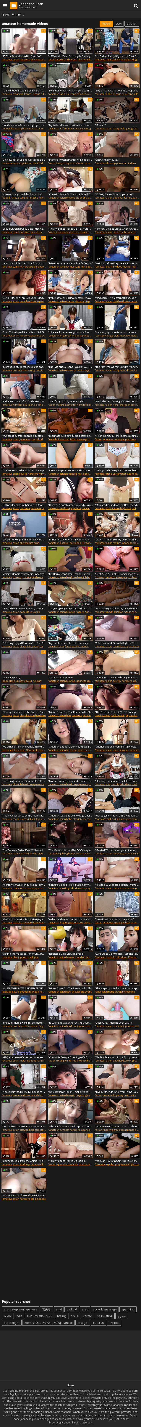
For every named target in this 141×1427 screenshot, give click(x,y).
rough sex (35, 370)
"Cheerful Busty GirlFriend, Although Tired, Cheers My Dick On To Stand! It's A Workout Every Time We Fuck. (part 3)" (70, 194)
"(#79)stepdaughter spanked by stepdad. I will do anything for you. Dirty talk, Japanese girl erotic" (23, 435)
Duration (132, 23)
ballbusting (105, 1316)
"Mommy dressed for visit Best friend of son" (117, 505)
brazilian (27, 922)
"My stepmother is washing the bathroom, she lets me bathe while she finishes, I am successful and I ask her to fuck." (70, 90)
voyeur (28, 680)
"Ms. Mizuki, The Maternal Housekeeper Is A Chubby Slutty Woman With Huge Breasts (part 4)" (117, 297)
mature (70, 301)
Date (119, 23)
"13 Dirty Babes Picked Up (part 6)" (114, 194)
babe (109, 94)
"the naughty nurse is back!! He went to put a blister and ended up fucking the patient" (117, 332)
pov (108, 266)
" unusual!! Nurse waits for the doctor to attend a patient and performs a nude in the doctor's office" (23, 1022)
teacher (127, 266)
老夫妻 (46, 1309)
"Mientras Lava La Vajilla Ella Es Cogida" (70, 263)
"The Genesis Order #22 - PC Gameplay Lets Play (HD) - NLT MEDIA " (117, 712)
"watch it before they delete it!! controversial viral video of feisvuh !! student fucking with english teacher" (117, 263)
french (27, 94)
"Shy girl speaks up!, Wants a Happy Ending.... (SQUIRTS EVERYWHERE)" (117, 90)
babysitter (70, 404)
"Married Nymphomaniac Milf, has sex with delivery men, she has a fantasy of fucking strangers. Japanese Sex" (70, 159)
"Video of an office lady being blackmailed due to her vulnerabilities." (117, 539)
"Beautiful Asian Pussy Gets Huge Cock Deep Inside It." (23, 228)
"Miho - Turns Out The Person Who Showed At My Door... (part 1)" (70, 712)
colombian (45, 750)
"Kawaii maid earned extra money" (114, 919)
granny (135, 1164)
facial (62, 94)
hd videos (36, 59)
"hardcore (100, 59)
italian (73, 439)
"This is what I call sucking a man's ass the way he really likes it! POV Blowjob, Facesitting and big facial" (23, 815)
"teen (4, 128)
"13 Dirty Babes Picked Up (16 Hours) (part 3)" (70, 228)
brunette (14, 197)
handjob (75, 335)
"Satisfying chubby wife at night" (66, 401)
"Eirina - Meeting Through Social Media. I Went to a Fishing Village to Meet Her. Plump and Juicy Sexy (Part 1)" (23, 297)
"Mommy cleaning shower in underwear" (23, 574)
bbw (115, 301)
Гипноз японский (39, 1316)
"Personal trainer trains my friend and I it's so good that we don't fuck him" (70, 539)
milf (109, 59)
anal (15, 473)
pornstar (121, 163)
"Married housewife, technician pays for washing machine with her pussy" (23, 919)
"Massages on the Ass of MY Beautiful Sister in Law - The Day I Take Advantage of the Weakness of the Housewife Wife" (117, 815)
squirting (71, 94)
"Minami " (100, 125)
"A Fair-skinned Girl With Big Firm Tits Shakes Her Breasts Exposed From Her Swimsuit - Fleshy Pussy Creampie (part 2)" (117, 643)
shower (76, 991)
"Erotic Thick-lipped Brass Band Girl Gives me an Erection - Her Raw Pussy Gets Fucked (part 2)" (23, 332)
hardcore (25, 59)
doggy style (112, 335)
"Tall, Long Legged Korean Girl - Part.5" (23, 643)
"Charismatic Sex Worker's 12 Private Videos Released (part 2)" (117, 746)
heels (74, 1316)
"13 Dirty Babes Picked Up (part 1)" (67, 1160)
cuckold (115, 59)
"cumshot (53, 439)
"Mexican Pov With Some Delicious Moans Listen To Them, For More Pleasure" (117, 1160)
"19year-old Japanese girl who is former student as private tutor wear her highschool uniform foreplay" (70, 332)
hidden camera (40, 577)
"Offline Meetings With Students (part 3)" (23, 505)
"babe (5, 197)
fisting (61, 1316)
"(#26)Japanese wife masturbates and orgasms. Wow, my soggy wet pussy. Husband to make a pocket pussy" (23, 1057)
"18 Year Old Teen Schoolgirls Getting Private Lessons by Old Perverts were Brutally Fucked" (70, 56)
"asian (52, 163)
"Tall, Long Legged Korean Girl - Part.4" (69, 608)
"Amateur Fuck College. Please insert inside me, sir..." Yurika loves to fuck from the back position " (23, 1195)
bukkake (29, 853)
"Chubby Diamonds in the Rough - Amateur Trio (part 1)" (117, 1057)
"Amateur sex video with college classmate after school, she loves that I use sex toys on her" (70, 815)
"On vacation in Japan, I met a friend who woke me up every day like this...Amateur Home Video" (70, 1091)
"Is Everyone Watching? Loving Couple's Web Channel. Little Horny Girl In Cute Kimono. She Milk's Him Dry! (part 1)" (70, 1022)
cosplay (86, 888)
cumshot (24, 197)
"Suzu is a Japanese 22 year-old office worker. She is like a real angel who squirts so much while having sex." (23, 781)
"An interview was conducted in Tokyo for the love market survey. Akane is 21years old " (23, 884)
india (19, 1316)
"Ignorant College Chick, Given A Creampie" (117, 228)
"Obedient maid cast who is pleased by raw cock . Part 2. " (117, 677)
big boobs (71, 163)
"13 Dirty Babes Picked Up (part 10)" (21, 56)
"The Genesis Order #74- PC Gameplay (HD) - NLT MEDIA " (70, 850)
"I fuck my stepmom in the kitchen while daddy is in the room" (117, 781)
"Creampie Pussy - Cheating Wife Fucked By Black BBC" (70, 1057)
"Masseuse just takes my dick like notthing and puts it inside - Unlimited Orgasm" (117, 608)
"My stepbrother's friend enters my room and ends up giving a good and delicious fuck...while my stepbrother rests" (70, 643)
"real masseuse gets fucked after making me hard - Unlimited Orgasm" (70, 435)
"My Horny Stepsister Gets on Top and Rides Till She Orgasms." (70, 574)
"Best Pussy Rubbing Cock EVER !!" (114, 1022)
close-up (111, 163)
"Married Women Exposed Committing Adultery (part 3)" (70, 781)
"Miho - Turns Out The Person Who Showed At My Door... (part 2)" (70, 988)
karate (87, 1316)
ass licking (40, 128)
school (41, 404)
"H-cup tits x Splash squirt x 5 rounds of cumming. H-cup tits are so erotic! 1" (23, 263)
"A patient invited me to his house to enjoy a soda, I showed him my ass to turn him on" (23, 1091)
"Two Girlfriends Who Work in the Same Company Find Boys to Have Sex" (117, 1091)
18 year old (83, 59)
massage (78, 128)
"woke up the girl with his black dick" (21, 194)
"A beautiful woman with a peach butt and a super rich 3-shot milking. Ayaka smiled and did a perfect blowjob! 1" (70, 1126)
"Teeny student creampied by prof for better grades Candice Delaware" (23, 90)
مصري (121, 1316)
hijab (7, 1316)
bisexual (64, 439)
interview (125, 335)
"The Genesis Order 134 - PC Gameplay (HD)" (23, 850)
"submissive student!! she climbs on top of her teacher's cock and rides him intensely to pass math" (23, 366)
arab (36, 543)
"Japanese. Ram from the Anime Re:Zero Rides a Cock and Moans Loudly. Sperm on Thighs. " (23, 1160)
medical (33, 1026)
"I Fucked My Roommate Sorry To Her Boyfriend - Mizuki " (23, 608)
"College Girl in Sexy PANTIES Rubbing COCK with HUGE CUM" (117, 470)
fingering (118, 94)
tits (135, 370)
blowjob (117, 128)
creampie (18, 94)
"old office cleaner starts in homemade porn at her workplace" (70, 919)
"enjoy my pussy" (11, 677)
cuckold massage (105, 1309)
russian (37, 680)
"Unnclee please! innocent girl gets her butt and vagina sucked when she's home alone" (23, 125)
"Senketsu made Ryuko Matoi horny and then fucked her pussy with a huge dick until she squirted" (70, 884)
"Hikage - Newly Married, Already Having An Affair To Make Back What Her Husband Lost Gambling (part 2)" (70, 505)
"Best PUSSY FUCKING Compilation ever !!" (117, 574)
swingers (89, 128)
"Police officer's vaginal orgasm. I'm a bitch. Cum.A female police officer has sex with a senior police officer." (70, 297)
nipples (110, 1164)
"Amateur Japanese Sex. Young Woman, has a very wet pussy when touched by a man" (70, 746)
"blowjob (6, 991)
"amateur (6, 59)
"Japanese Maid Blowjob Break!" (66, 953)
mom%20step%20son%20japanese (48, 1323)
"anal (51, 59)
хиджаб (98, 1323)
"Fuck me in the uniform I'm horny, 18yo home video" (23, 401)
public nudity (118, 715)
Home (6, 15)
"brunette (100, 1164)
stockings (80, 301)
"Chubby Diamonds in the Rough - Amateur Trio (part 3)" (23, 712)
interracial (29, 163)
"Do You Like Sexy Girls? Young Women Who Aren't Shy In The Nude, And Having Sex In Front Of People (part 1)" (23, 1126)
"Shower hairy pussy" (107, 159)
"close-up (100, 577)
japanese (89, 163)
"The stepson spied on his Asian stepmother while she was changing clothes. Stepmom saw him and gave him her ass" (117, 988)
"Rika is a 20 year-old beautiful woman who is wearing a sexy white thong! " (117, 884)
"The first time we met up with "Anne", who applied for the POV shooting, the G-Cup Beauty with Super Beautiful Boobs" (117, 366)
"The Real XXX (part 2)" (61, 677)
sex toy (117, 680)
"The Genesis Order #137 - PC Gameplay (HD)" (23, 470)
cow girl (82, 1323)
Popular (106, 23)
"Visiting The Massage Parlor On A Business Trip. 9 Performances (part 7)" (23, 953)
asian (16, 59)
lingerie (36, 94)
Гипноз (114, 1323)
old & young (15, 128)
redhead (34, 991)
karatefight (12, 1323)
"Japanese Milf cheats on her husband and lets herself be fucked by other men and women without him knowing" (117, 1126)
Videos (18, 15)
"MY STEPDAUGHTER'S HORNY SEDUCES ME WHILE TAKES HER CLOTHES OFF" (23, 988)
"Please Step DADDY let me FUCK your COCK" (70, 470)
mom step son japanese (20, 1309)
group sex (119, 1129)
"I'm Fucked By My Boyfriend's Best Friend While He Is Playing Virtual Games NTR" (117, 56)
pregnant (120, 1164)
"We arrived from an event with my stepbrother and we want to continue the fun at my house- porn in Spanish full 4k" (23, 746)
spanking (127, 1309)
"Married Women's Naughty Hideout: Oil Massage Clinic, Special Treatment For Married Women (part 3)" (117, 850)
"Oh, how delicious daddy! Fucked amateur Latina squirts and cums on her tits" (23, 159)
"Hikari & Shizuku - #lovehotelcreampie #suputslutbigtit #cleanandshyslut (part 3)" (117, 435)
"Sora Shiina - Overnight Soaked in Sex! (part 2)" (117, 401)
